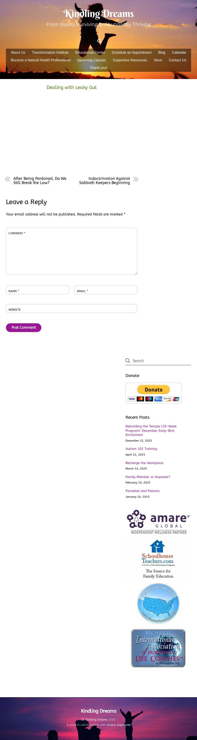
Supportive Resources (130, 60)
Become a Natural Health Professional (40, 60)
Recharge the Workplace (144, 463)
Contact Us (177, 60)
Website (15, 309)
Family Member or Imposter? (148, 477)
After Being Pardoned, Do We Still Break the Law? (40, 181)
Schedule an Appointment (132, 52)
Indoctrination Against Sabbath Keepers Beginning (104, 181)
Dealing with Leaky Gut (72, 87)
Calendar (179, 52)
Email (82, 291)
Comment (17, 233)
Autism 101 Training (141, 449)
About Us (18, 52)
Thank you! (98, 68)
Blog (161, 52)
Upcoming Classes (91, 60)
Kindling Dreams (96, 719)
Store (158, 60)
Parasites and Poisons (143, 491)
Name (14, 291)
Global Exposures (119, 724)
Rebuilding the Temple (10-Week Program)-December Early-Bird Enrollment (151, 430)
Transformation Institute (50, 52)
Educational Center (90, 52)
